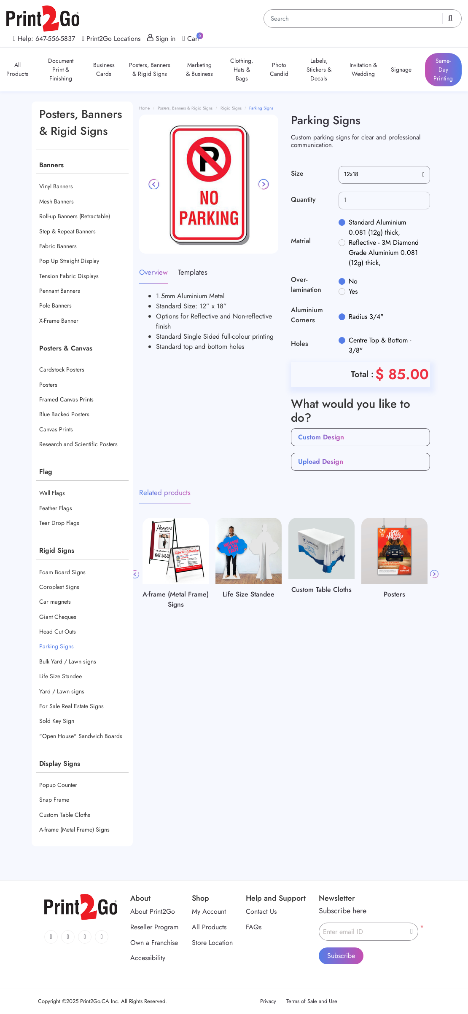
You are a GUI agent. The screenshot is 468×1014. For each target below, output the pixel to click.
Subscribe (341, 955)
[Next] (263, 184)
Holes (299, 343)
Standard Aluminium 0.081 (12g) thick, (377, 227)
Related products (165, 492)
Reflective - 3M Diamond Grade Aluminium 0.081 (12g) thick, (384, 253)
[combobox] (384, 175)
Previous (135, 574)
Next (434, 574)
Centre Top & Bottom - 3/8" (380, 345)
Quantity (303, 199)
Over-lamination (306, 284)
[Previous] (154, 184)
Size (297, 173)
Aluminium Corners (307, 315)
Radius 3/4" (366, 316)
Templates (192, 272)
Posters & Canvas (65, 348)
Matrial (301, 241)
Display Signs (59, 763)
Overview (153, 272)
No (353, 281)
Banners (51, 165)
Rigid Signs (56, 550)
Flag (45, 471)
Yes (353, 291)
